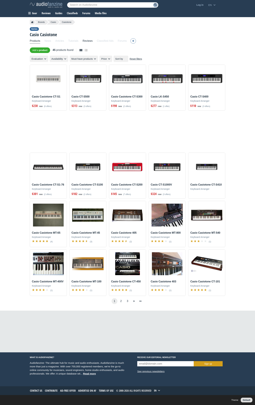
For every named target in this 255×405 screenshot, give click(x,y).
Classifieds (72, 13)
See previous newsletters (151, 371)
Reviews (46, 13)
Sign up (208, 363)
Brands (41, 22)
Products (35, 40)
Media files (101, 13)
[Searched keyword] (112, 5)
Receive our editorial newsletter (156, 357)
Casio (53, 22)
